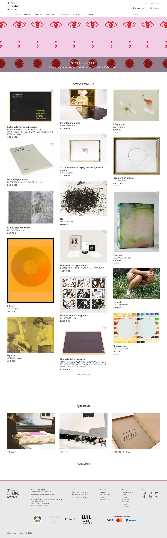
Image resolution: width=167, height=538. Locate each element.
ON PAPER (88, 14)
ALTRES (102, 497)
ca (146, 3)
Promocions (105, 499)
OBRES (102, 492)
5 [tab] (89, 74)
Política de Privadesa (79, 492)
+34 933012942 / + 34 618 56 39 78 (43, 494)
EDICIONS (50, 14)
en (152, 3)
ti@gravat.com (36, 497)
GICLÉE (38, 14)
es (158, 3)
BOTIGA (76, 14)
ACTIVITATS (64, 14)
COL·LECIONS (105, 495)
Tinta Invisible (14, 490)
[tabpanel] (83, 44)
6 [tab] (93, 74)
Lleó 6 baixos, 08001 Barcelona (41, 492)
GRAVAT (27, 14)
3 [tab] (81, 74)
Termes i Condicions (79, 495)
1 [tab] (73, 74)
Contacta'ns (83, 464)
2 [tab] (77, 74)
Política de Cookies (79, 497)
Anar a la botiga (83, 374)
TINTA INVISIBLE (13, 14)
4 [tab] (85, 74)
